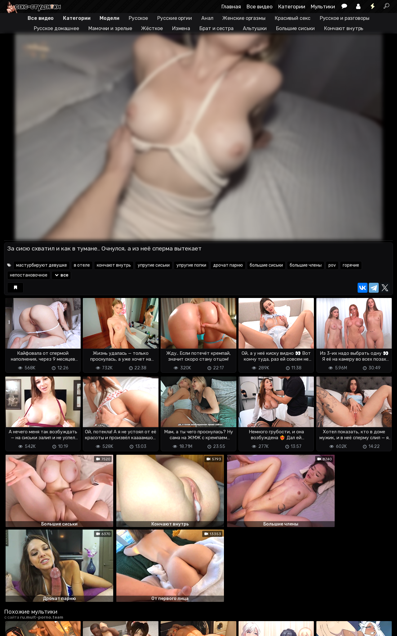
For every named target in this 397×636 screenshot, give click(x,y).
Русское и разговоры (344, 18)
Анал (207, 18)
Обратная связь (68, 620)
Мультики (323, 6)
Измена (181, 28)
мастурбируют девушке (41, 265)
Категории (291, 6)
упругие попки (191, 265)
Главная (231, 6)
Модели (109, 18)
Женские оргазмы (243, 18)
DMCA (14, 620)
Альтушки (255, 28)
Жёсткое (152, 28)
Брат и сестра (216, 28)
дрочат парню (228, 265)
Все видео (260, 6)
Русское (138, 18)
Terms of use (36, 620)
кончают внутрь (114, 265)
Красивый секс (292, 18)
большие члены (306, 265)
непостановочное (28, 275)
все (61, 275)
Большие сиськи (295, 28)
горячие (351, 265)
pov (332, 265)
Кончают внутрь (344, 28)
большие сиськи (266, 265)
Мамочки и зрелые (110, 28)
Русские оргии (174, 18)
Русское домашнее (56, 28)
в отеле (82, 265)
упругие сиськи (154, 265)
